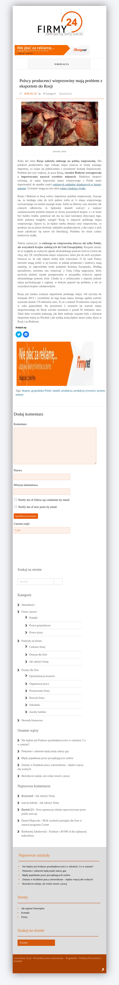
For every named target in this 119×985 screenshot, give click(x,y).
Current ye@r (22, 523)
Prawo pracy (36, 632)
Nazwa (18, 470)
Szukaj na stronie (30, 569)
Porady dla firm (30, 670)
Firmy (24, 916)
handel (56, 390)
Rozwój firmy (36, 697)
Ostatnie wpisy (28, 730)
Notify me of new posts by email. (37, 506)
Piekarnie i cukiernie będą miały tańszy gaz (45, 751)
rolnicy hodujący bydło (72, 188)
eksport (26, 390)
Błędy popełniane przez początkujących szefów (47, 758)
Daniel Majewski (30, 820)
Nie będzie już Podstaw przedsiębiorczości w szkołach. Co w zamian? (57, 866)
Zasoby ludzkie (37, 712)
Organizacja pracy (39, 683)
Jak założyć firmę (39, 661)
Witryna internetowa (26, 485)
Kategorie (24, 595)
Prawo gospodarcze (40, 625)
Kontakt (25, 912)
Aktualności (65, 93)
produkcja (66, 390)
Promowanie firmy (39, 690)
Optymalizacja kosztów (42, 676)
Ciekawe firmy (37, 647)
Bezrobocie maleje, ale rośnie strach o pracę (45, 776)
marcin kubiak (29, 802)
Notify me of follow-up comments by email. (44, 499)
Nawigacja (53, 64)
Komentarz (20, 424)
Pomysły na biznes (31, 640)
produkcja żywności (85, 390)
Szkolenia (34, 704)
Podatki (33, 617)
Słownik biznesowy (32, 720)
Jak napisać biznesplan (32, 908)
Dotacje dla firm (38, 654)
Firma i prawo (29, 611)
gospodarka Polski (41, 390)
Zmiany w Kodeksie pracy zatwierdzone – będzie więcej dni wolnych (57, 879)
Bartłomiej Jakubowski (34, 831)
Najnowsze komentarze (34, 786)
